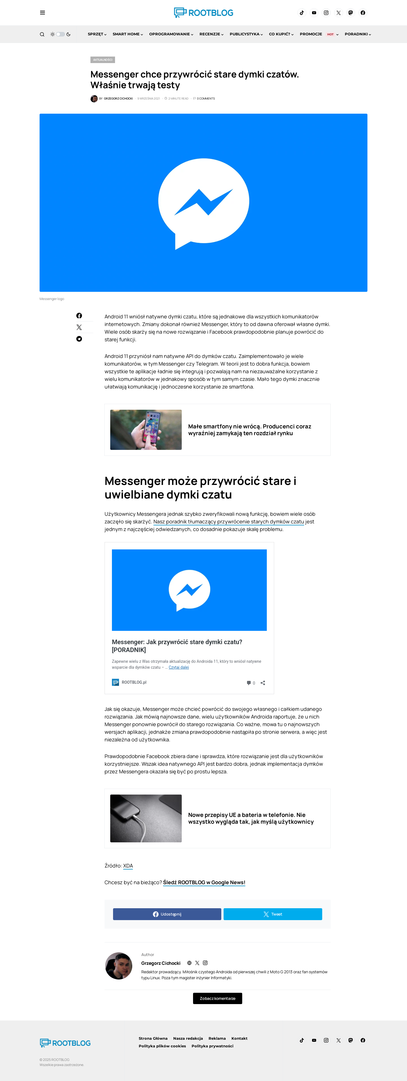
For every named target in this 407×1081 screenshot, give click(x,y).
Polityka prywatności (212, 1046)
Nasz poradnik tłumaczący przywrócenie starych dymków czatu (228, 521)
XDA (128, 865)
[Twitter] (338, 12)
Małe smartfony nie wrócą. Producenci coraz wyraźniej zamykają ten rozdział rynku (249, 429)
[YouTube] (314, 12)
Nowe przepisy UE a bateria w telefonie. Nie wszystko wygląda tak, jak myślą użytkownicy (251, 818)
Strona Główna (153, 1038)
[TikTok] (301, 12)
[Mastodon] (350, 12)
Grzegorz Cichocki (160, 963)
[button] (43, 12)
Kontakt (239, 1038)
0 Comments (206, 98)
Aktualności (102, 60)
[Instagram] (326, 12)
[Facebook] (362, 12)
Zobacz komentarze (217, 998)
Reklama (217, 1038)
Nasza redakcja (188, 1038)
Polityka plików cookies (162, 1046)
